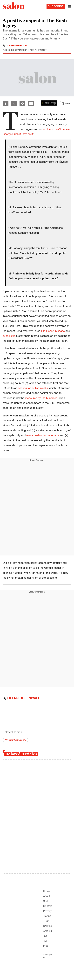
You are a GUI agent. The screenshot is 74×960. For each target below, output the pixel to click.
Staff (45, 901)
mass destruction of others (42, 435)
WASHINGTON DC (15, 740)
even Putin (9, 336)
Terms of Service (47, 921)
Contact (47, 906)
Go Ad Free (45, 941)
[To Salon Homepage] (14, 5)
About (46, 896)
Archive (47, 931)
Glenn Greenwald (17, 46)
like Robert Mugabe (53, 331)
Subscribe (56, 6)
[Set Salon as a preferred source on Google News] (49, 103)
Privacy (47, 911)
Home (46, 891)
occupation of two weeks (33, 388)
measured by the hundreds (41, 398)
